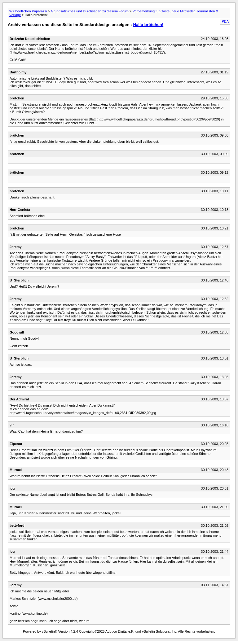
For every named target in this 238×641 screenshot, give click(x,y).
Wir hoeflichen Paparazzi (28, 11)
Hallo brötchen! (148, 24)
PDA (225, 21)
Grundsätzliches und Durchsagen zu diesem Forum (90, 11)
